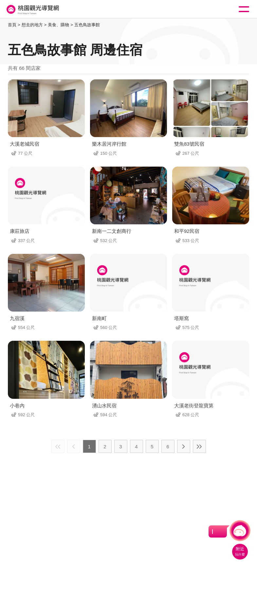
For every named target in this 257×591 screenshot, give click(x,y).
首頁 (12, 24)
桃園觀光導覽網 (32, 9)
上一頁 (73, 446)
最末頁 (199, 446)
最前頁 (57, 446)
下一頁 (183, 446)
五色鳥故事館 (87, 24)
